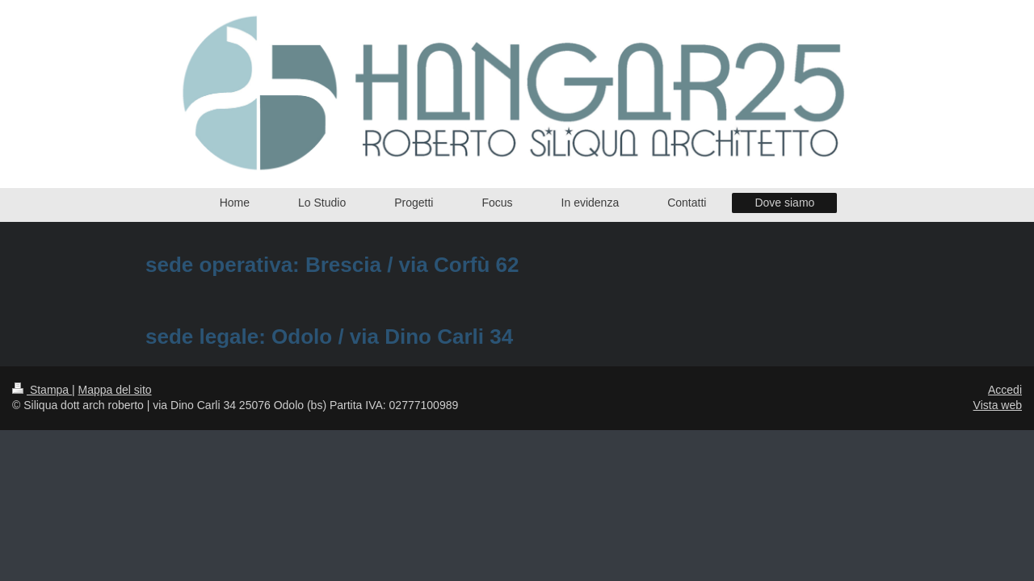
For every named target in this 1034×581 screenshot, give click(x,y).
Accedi (1005, 389)
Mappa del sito (115, 389)
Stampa (42, 389)
